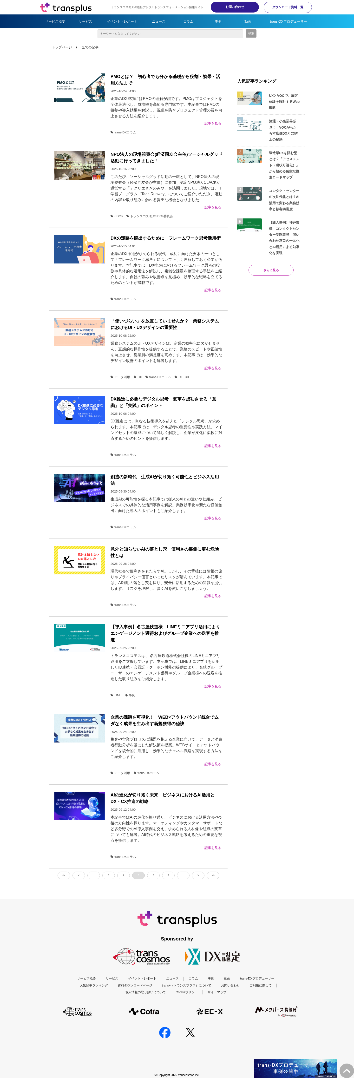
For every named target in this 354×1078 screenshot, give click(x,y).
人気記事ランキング (94, 985)
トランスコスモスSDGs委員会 (149, 216)
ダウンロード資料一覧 (287, 7)
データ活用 (120, 377)
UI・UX (182, 377)
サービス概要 (55, 21)
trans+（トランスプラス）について (186, 985)
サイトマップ (217, 992)
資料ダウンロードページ (135, 985)
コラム (188, 21)
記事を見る (212, 123)
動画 (247, 21)
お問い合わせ (234, 7)
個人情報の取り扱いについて (145, 992)
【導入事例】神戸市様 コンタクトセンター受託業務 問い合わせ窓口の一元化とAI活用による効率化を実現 (284, 238)
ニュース (158, 21)
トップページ (62, 47)
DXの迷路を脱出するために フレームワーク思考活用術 (166, 238)
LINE (116, 695)
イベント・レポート (122, 21)
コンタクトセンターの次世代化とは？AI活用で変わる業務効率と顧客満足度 (284, 200)
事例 (218, 21)
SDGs (117, 216)
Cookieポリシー (187, 992)
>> (213, 875)
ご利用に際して (261, 985)
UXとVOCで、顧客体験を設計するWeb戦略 (284, 102)
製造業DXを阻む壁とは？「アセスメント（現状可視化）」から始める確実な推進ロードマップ (284, 165)
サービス (85, 21)
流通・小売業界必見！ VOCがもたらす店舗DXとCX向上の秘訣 (284, 130)
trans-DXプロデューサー (288, 21)
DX (138, 377)
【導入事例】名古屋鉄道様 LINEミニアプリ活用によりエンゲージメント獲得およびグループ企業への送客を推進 (165, 633)
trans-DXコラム (123, 132)
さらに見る (271, 270)
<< (63, 875)
